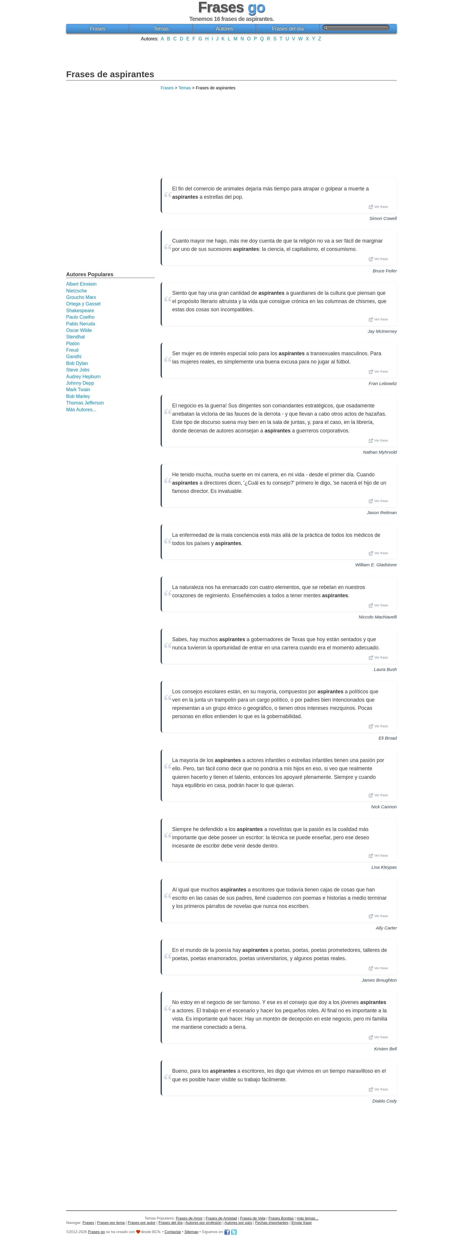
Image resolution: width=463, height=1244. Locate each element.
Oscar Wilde (79, 330)
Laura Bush (385, 669)
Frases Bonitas (281, 1218)
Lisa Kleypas (384, 867)
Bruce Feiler (385, 270)
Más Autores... (81, 409)
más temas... (307, 1218)
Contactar (173, 1232)
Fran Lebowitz (383, 383)
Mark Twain (78, 389)
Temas (161, 29)
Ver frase (378, 207)
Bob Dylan (77, 363)
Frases (97, 29)
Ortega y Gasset (83, 303)
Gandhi (73, 356)
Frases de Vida (252, 1218)
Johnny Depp (80, 383)
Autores (224, 29)
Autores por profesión (203, 1222)
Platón (72, 343)
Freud (72, 350)
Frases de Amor (189, 1218)
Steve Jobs (77, 369)
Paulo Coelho (80, 317)
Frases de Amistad (221, 1218)
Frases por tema (111, 1222)
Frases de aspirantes (110, 74)
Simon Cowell (383, 218)
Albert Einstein (81, 284)
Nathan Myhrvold (380, 452)
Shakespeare (80, 310)
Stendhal (75, 336)
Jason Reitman (382, 512)
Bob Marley (78, 396)
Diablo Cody (384, 1100)
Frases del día (288, 29)
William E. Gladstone (376, 564)
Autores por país (238, 1222)
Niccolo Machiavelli (378, 616)
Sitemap (191, 1232)
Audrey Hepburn (83, 376)
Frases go (96, 1232)
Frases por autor (142, 1222)
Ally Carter (386, 927)
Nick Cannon (384, 806)
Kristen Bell (385, 1048)
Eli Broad (388, 738)
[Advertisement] (231, 55)
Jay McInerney (382, 331)
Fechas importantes (271, 1222)
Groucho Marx (81, 297)
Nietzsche (76, 290)
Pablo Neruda (80, 323)
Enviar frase (301, 1222)
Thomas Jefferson (85, 402)
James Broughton (379, 980)
